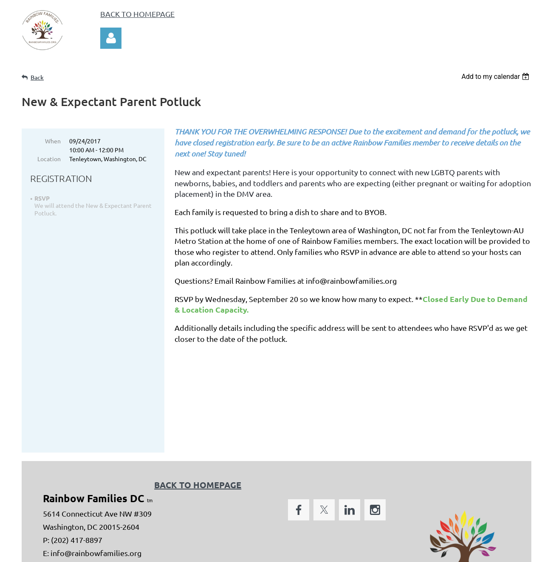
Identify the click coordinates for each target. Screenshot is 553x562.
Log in (110, 38)
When (53, 141)
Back (37, 77)
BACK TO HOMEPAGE (137, 13)
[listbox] (496, 76)
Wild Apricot (430, 552)
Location (49, 158)
